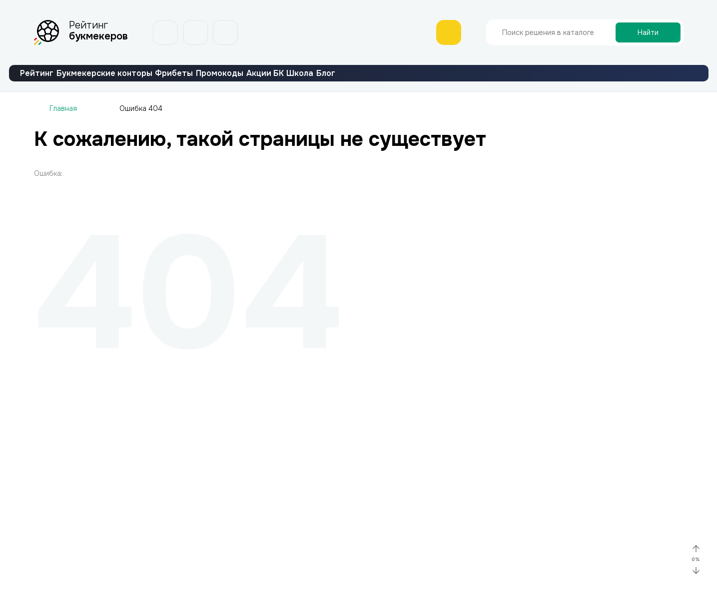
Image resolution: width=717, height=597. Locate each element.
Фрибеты (230, 81)
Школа (422, 81)
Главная (63, 124)
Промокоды (297, 81)
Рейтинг (48, 81)
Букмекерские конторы (138, 81)
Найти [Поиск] (648, 32)
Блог (470, 81)
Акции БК (365, 81)
